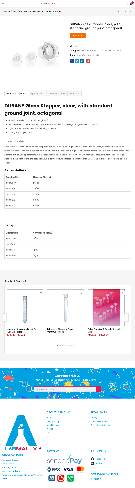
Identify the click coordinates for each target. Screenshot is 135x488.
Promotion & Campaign (102, 425)
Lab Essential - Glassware (31, 11)
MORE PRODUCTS (57, 93)
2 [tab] (60, 345)
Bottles (58, 11)
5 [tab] (68, 345)
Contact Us (78, 35)
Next (126, 11)
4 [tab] (65, 345)
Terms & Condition (11, 471)
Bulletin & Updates (99, 421)
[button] (131, 3)
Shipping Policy (9, 467)
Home (7, 11)
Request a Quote (10, 460)
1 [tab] (57, 345)
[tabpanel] (25, 315)
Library (94, 417)
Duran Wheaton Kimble (88, 55)
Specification (37, 93)
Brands (50, 429)
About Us (51, 417)
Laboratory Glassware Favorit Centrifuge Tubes (60, 330)
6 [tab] (71, 345)
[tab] (16, 93)
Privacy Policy (53, 421)
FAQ (48, 432)
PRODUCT (74, 93)
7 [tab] (73, 345)
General (49, 11)
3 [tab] (63, 345)
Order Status (8, 463)
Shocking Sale (53, 425)
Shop (14, 11)
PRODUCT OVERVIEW (17, 93)
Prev (118, 11)
